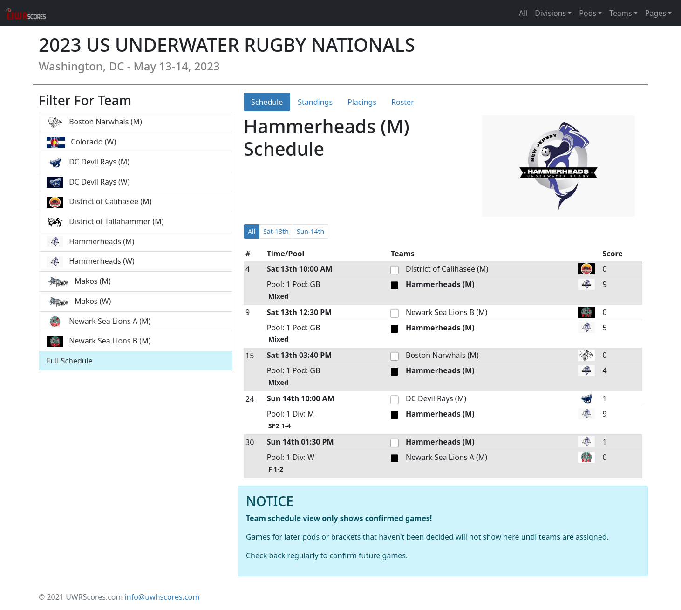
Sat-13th (276, 231)
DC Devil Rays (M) (88, 162)
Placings (361, 102)
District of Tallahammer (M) (105, 222)
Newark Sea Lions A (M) (98, 322)
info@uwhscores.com (162, 597)
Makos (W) (79, 302)
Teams (620, 13)
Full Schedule (70, 361)
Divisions (550, 13)
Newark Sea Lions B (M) (98, 341)
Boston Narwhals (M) (94, 122)
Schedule (267, 102)
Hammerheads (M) (90, 242)
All (523, 13)
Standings (315, 102)
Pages (655, 13)
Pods (587, 13)
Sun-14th (310, 231)
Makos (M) (79, 282)
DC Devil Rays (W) (88, 182)
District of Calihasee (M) (99, 202)
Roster (402, 102)
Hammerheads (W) (91, 261)
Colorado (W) (81, 142)
